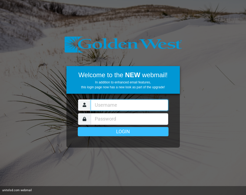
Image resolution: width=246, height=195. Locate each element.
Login (123, 131)
